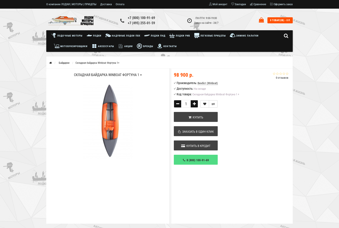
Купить (196, 117)
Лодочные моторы (68, 35)
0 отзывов (282, 77)
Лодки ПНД (154, 35)
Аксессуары (102, 46)
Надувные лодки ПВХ (122, 35)
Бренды (145, 46)
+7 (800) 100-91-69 (141, 18)
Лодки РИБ (179, 35)
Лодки (94, 35)
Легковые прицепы (210, 35)
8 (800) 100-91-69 (196, 160)
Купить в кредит (195, 146)
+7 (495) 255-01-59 (141, 23)
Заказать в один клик (196, 131)
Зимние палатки (244, 35)
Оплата (120, 4)
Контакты (167, 46)
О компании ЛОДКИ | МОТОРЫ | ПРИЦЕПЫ (71, 4)
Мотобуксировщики (71, 46)
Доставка (106, 4)
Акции (125, 46)
